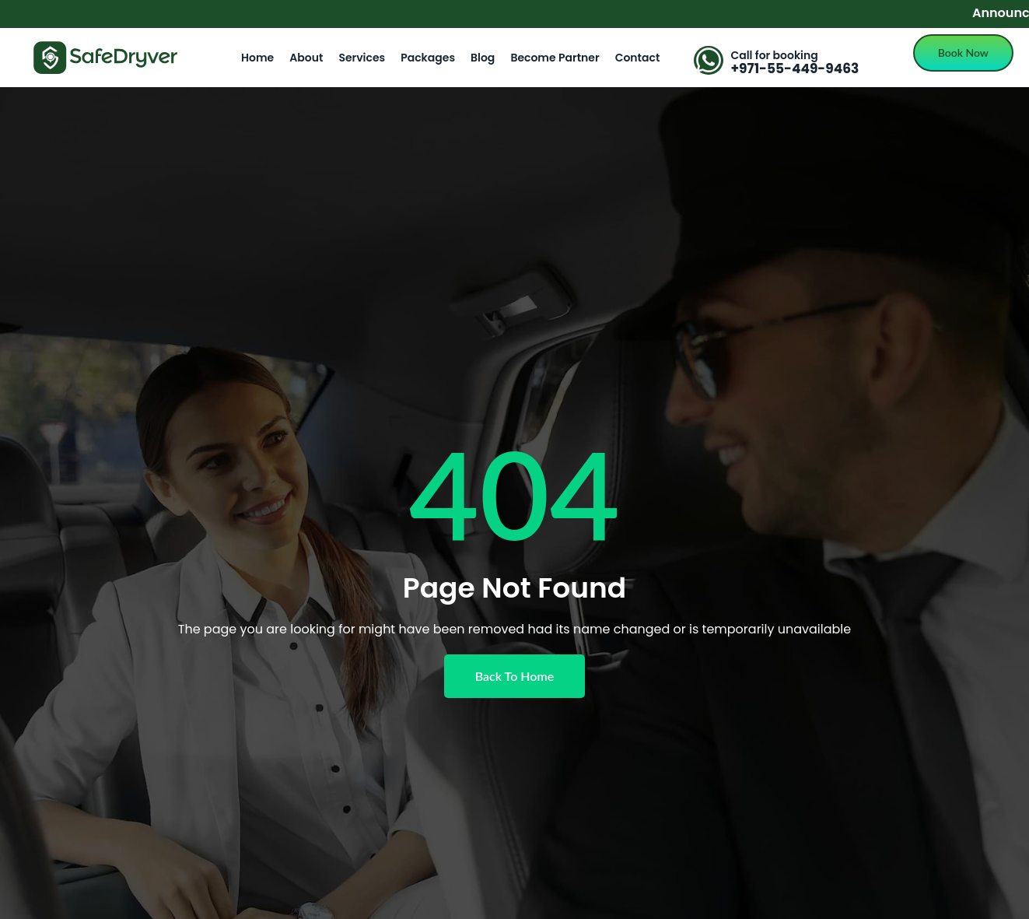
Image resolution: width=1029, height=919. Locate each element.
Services (361, 57)
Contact (637, 57)
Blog (483, 57)
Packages (428, 57)
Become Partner (554, 57)
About (306, 57)
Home (257, 57)
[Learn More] (794, 62)
